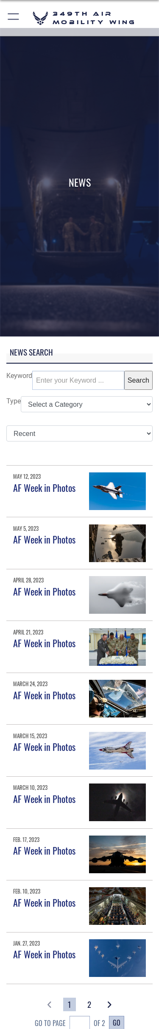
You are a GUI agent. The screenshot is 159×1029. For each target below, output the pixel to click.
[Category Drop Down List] (87, 404)
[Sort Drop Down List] (79, 433)
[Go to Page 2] (89, 1004)
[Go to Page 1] (69, 1004)
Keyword (19, 376)
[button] (14, 18)
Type (13, 401)
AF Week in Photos (44, 487)
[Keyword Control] (78, 380)
